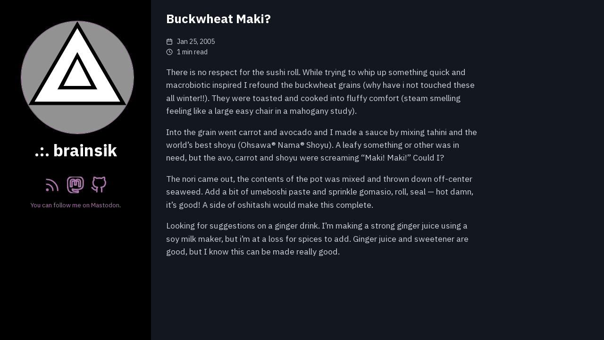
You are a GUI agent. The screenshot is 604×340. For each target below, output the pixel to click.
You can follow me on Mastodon (75, 205)
